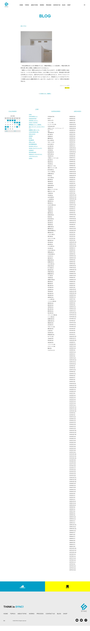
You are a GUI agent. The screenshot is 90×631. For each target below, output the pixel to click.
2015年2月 (71, 379)
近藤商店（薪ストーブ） (34, 130)
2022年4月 (71, 210)
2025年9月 (71, 130)
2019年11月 (71, 267)
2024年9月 (71, 153)
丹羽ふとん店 (32, 142)
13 (19, 122)
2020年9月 (71, 248)
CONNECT (31, 150)
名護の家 (49, 148)
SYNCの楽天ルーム (33, 116)
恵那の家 (49, 201)
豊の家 (49, 175)
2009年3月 (71, 518)
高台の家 (49, 313)
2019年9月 (71, 271)
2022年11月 (71, 197)
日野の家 (49, 307)
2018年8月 (71, 297)
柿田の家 (49, 305)
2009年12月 (71, 501)
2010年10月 (71, 481)
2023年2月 (71, 191)
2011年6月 (71, 465)
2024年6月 (71, 159)
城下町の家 (50, 154)
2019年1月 (71, 287)
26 (17, 126)
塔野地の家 (50, 252)
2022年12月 (71, 195)
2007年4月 (71, 564)
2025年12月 (71, 124)
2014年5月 (71, 397)
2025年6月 (71, 136)
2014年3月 (71, 401)
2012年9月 (71, 436)
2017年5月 (71, 326)
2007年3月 (71, 566)
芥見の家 (49, 340)
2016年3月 (71, 354)
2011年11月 (71, 456)
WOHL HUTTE (32, 134)
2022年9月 (71, 200)
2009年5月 (71, 514)
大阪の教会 (50, 132)
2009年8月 (71, 509)
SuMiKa (30, 159)
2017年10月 (71, 316)
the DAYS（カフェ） (33, 146)
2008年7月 (71, 534)
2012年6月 (71, 442)
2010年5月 (71, 491)
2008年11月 (71, 526)
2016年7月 (71, 346)
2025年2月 (71, 144)
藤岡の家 (49, 138)
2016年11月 (71, 338)
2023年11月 (71, 173)
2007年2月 (71, 567)
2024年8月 (71, 155)
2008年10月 (71, 528)
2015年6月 (71, 371)
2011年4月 (71, 469)
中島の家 (49, 163)
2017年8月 (71, 320)
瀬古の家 (49, 309)
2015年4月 (71, 375)
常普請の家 (50, 271)
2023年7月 (71, 181)
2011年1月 (71, 475)
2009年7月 (71, 511)
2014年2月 (71, 403)
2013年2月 (71, 426)
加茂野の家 (50, 318)
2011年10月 (71, 458)
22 (7, 126)
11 (14, 122)
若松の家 (49, 179)
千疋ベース (50, 142)
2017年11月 (71, 314)
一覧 (41, 93)
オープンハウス (51, 124)
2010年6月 (71, 489)
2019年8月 (71, 273)
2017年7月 (71, 322)
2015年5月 (71, 373)
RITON (30, 138)
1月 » (15, 131)
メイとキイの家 (51, 301)
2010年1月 (71, 499)
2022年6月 (71, 206)
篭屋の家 (49, 181)
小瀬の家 (49, 193)
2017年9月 (71, 318)
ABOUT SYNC (34, 5)
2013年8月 (71, 414)
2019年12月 (71, 265)
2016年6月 (71, 348)
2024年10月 (71, 151)
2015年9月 (71, 365)
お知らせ (49, 120)
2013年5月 (71, 420)
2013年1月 (71, 428)
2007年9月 (71, 554)
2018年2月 (71, 308)
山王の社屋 (50, 197)
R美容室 (49, 136)
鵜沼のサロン (50, 191)
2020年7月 (71, 251)
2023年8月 (71, 179)
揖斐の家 (49, 281)
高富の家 (49, 220)
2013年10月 (71, 410)
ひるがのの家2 (51, 205)
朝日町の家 (50, 185)
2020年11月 (71, 244)
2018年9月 (71, 295)
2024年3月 (71, 165)
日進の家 (49, 156)
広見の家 (49, 324)
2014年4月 (71, 399)
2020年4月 (71, 257)
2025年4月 (71, 140)
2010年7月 (71, 487)
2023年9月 (71, 177)
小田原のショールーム (52, 157)
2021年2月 (71, 238)
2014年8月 (71, 391)
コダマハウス (50, 238)
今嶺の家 (49, 277)
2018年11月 (71, 291)
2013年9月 (71, 412)
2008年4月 (71, 540)
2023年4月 (71, 187)
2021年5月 (71, 232)
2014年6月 (71, 395)
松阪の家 (49, 161)
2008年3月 (71, 542)
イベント (49, 122)
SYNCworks (50, 126)
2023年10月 (71, 175)
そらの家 (49, 275)
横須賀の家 (50, 260)
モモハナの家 (50, 171)
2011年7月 (71, 463)
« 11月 (6, 131)
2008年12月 (71, 524)
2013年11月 (71, 409)
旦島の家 (49, 295)
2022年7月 (71, 204)
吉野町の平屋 (50, 279)
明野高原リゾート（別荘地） (35, 124)
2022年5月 (71, 208)
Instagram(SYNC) (33, 118)
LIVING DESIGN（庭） (34, 132)
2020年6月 (71, 253)
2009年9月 (71, 507)
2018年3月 (71, 306)
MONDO (31, 136)
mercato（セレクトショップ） (35, 148)
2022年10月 (71, 198)
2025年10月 (71, 128)
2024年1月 (71, 169)
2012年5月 (71, 444)
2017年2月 (71, 332)
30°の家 (49, 248)
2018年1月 (71, 310)
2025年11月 (71, 126)
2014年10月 (71, 387)
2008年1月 (71, 546)
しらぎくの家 (50, 234)
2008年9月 (71, 530)
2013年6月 (71, 418)
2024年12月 (71, 147)
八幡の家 (49, 210)
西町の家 (49, 328)
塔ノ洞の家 (50, 267)
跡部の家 (49, 311)
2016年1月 (71, 357)
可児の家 (49, 287)
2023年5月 (71, 185)
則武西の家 (50, 214)
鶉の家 (49, 216)
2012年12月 (71, 430)
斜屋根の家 (50, 262)
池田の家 (49, 258)
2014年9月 (71, 389)
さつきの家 (50, 246)
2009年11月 (71, 503)
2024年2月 (71, 167)
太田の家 (49, 289)
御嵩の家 (49, 232)
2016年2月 (71, 356)
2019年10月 (71, 269)
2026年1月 (71, 122)
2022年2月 (71, 214)
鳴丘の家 (49, 285)
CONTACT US (56, 5)
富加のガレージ (51, 165)
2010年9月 (71, 483)
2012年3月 (71, 448)
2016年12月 (71, 336)
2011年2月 (71, 473)
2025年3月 (71, 142)
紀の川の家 (50, 144)
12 (17, 122)
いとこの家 (50, 316)
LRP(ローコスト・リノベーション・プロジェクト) (55, 129)
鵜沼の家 (49, 240)
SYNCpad (50, 116)
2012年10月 (71, 434)
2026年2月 (71, 120)
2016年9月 (71, 342)
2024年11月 (71, 149)
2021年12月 (71, 218)
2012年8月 (71, 438)
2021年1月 (71, 240)
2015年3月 (71, 377)
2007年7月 (71, 558)
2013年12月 (71, 407)
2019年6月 (71, 277)
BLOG (63, 5)
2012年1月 (71, 452)
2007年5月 (71, 562)
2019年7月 (71, 275)
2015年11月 (71, 361)
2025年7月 (71, 134)
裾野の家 (49, 228)
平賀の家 (49, 291)
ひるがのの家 (50, 250)
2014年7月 (71, 393)
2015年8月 (71, 367)
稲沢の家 (49, 293)
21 (5, 126)
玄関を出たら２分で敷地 (31, 65)
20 (19, 124)
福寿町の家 (50, 226)
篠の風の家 (50, 152)
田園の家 (49, 322)
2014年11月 (71, 385)
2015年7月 (71, 369)
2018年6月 (71, 301)
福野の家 (49, 212)
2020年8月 (71, 250)
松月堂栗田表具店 (33, 144)
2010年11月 (71, 479)
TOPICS (27, 5)
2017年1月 (71, 334)
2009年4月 (71, 516)
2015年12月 (71, 359)
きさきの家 (50, 263)
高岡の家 (49, 303)
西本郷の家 (50, 334)
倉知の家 (49, 244)
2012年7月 (71, 440)
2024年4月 (71, 163)
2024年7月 (71, 157)
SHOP (68, 5)
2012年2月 (71, 450)
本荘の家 (49, 242)
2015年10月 (71, 363)
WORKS (42, 5)
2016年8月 (71, 344)
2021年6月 (71, 230)
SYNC (30, 114)
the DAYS (50, 256)
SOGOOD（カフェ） (33, 120)
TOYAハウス (50, 326)
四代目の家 (50, 265)
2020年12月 (71, 242)
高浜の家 (49, 159)
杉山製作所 (31, 140)
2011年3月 (71, 471)
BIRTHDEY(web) (32, 152)
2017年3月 (71, 330)
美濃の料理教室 (51, 230)
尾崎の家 (49, 283)
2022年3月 (71, 212)
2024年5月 (71, 161)
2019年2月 (71, 285)
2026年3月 (71, 118)
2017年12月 (71, 312)
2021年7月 (71, 228)
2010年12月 (71, 477)
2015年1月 (71, 381)
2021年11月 (71, 220)
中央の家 (49, 195)
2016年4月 (71, 352)
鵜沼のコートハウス (52, 189)
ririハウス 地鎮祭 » (46, 93)
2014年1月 (71, 405)
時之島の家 (50, 218)
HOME (21, 5)
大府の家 (49, 150)
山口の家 (49, 146)
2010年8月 (71, 485)
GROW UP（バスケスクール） (35, 155)
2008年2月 (71, 544)
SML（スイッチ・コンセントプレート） (37, 127)
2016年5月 (71, 350)
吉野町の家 (50, 320)
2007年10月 (71, 552)
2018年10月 (71, 293)
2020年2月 (71, 261)
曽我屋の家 (50, 273)
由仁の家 (49, 134)
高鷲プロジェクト (51, 167)
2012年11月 (71, 432)
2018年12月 (71, 289)
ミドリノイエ (50, 344)
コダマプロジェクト (33, 157)
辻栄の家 (49, 332)
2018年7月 (71, 299)
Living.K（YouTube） (33, 122)
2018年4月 (71, 304)
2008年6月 (71, 536)
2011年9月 (71, 460)
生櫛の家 (49, 209)
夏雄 (49, 348)
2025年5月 (71, 138)
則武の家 (49, 269)
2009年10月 (71, 505)
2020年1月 (71, 263)
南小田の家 (50, 169)
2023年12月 (71, 171)
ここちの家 (50, 299)
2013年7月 (71, 416)
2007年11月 (71, 550)
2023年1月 (71, 193)
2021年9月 (71, 224)
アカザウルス (50, 350)
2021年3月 (71, 236)
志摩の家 (49, 297)
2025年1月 (71, 146)
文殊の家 (49, 342)
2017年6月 (71, 324)
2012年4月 (71, 446)
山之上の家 (50, 177)
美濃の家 (49, 187)
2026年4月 (71, 116)
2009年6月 (71, 513)
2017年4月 (71, 328)
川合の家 (49, 207)
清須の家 (49, 222)
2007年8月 (71, 556)
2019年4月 (71, 281)
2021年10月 (71, 222)
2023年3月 (71, 189)
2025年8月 (71, 132)
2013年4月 (71, 422)
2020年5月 (71, 255)
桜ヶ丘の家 (50, 140)
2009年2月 (71, 520)
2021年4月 (71, 234)
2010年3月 (71, 495)
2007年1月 (71, 569)
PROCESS (48, 5)
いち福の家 (50, 199)
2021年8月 (71, 226)
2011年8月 (71, 461)
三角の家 (49, 338)
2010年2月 (71, 497)
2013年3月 (71, 424)
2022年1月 (71, 216)
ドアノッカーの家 (51, 315)
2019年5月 (71, 279)
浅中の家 (49, 236)
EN (84, 4)
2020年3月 (71, 259)
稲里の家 (49, 203)
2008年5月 (71, 538)
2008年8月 (71, 532)
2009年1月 (71, 522)
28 (5, 128)
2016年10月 (71, 340)
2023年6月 (71, 183)
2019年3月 (71, 283)
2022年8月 (71, 202)
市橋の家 (49, 224)
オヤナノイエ (61, 74)
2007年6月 (71, 560)
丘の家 (49, 330)
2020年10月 (71, 246)
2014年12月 (71, 383)
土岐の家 (49, 183)
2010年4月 (71, 493)
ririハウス (67, 87)
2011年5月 (71, 467)
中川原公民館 (50, 254)
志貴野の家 (50, 173)
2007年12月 (71, 548)
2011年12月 (71, 454)
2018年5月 (71, 303)
